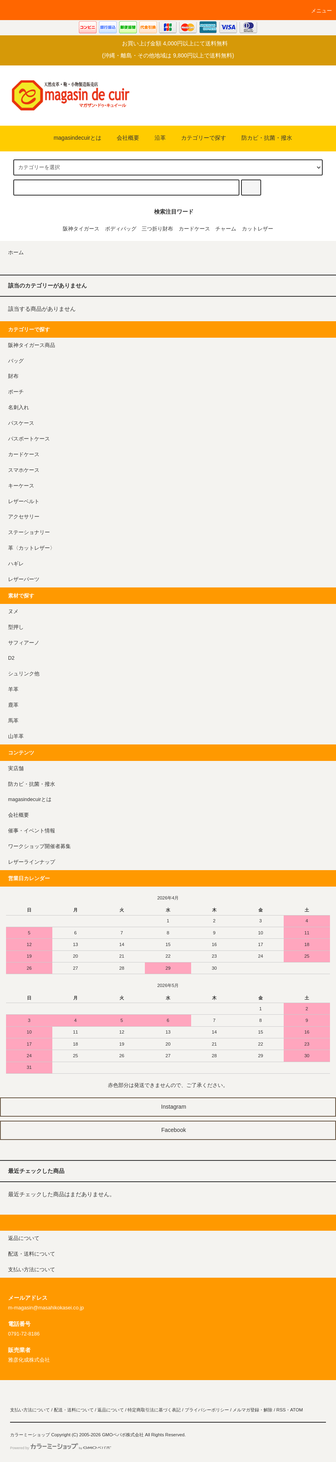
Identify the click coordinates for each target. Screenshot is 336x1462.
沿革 (155, 138)
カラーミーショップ (30, 1434)
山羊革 (16, 736)
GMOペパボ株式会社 (123, 1434)
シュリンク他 (23, 674)
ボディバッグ (120, 229)
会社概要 (123, 138)
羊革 (13, 689)
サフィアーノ (23, 643)
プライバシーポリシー (207, 1409)
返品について (110, 1409)
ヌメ (13, 611)
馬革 (13, 721)
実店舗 (16, 768)
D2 (11, 658)
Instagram (168, 1106)
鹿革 (13, 705)
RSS (281, 1409)
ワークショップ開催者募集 (39, 846)
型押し (16, 627)
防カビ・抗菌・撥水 (262, 138)
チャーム (225, 229)
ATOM (296, 1409)
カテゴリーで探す (198, 138)
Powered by (60, 1448)
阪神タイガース (81, 229)
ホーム (16, 252)
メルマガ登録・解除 (252, 1409)
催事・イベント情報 (31, 831)
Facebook (168, 1130)
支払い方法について (30, 1409)
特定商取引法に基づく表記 (154, 1409)
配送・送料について (74, 1409)
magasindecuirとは (72, 138)
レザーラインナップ (31, 862)
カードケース (194, 229)
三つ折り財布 (157, 229)
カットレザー (257, 229)
